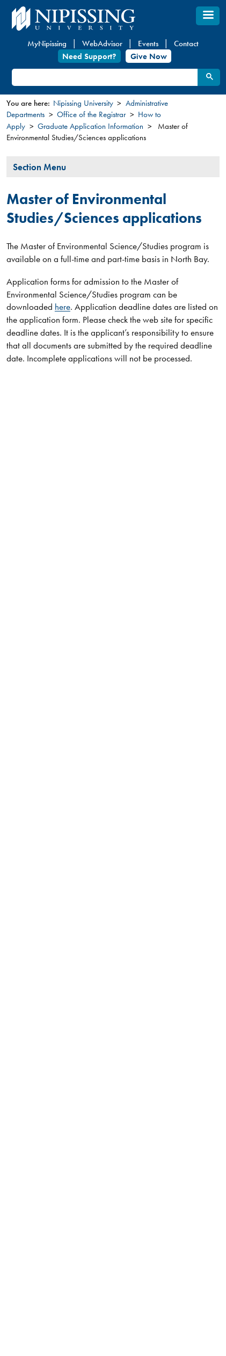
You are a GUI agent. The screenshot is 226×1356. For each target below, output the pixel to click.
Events (148, 43)
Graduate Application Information (90, 126)
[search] (104, 77)
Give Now (148, 55)
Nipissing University (83, 103)
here (62, 307)
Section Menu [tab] (39, 167)
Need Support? (89, 55)
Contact (186, 43)
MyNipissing (47, 43)
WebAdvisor (102, 43)
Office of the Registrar (91, 114)
